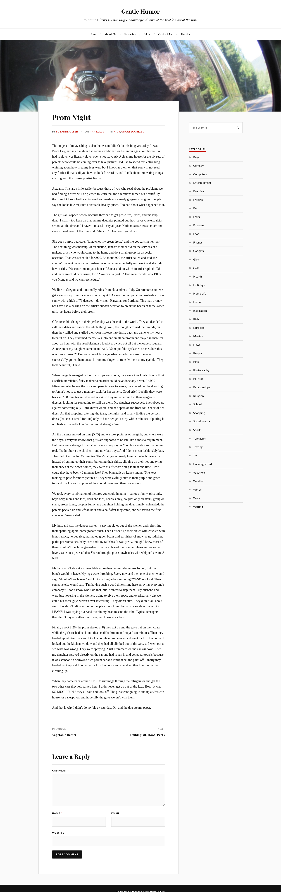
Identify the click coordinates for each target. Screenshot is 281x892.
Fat (195, 208)
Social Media (201, 421)
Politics (198, 378)
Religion (198, 395)
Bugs (196, 157)
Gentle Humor (140, 10)
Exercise (198, 191)
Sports (197, 429)
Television (199, 438)
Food (196, 233)
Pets (196, 361)
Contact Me (165, 34)
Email (116, 813)
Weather (198, 481)
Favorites (130, 34)
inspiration (200, 310)
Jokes (147, 34)
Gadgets (198, 250)
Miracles (198, 327)
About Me (110, 34)
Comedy (198, 165)
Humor (197, 302)
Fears (196, 216)
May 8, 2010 (97, 131)
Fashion (198, 199)
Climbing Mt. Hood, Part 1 (146, 735)
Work (196, 498)
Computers (200, 174)
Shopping (199, 412)
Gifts (196, 259)
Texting (198, 447)
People (197, 353)
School (197, 404)
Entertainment (202, 182)
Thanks (185, 34)
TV (195, 455)
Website (58, 833)
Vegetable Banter (64, 735)
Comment (60, 770)
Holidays (199, 285)
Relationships (201, 387)
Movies (198, 336)
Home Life (199, 293)
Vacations (199, 472)
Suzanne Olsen (67, 131)
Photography (201, 370)
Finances (198, 225)
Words (197, 489)
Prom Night (73, 117)
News (196, 344)
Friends (198, 242)
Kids (117, 131)
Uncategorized (133, 131)
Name (57, 813)
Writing (198, 506)
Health (197, 276)
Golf (196, 268)
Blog (93, 34)
